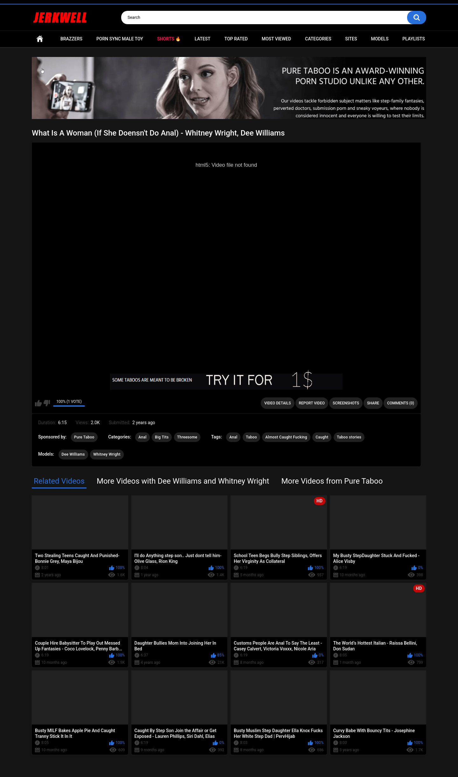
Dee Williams (73, 454)
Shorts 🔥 (169, 38)
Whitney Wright (107, 454)
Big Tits (162, 437)
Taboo (251, 437)
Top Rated (236, 38)
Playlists (413, 38)
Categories (318, 38)
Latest (203, 38)
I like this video (38, 403)
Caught (322, 437)
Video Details (277, 403)
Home (40, 39)
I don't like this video (46, 403)
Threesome (187, 437)
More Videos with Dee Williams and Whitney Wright (183, 481)
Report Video (312, 403)
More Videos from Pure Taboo (332, 481)
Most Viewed (276, 38)
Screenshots (346, 403)
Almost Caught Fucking (286, 437)
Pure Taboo (84, 437)
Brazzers (71, 38)
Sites (351, 38)
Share (373, 403)
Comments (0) (400, 403)
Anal (142, 437)
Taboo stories (349, 437)
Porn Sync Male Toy (119, 38)
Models (379, 38)
